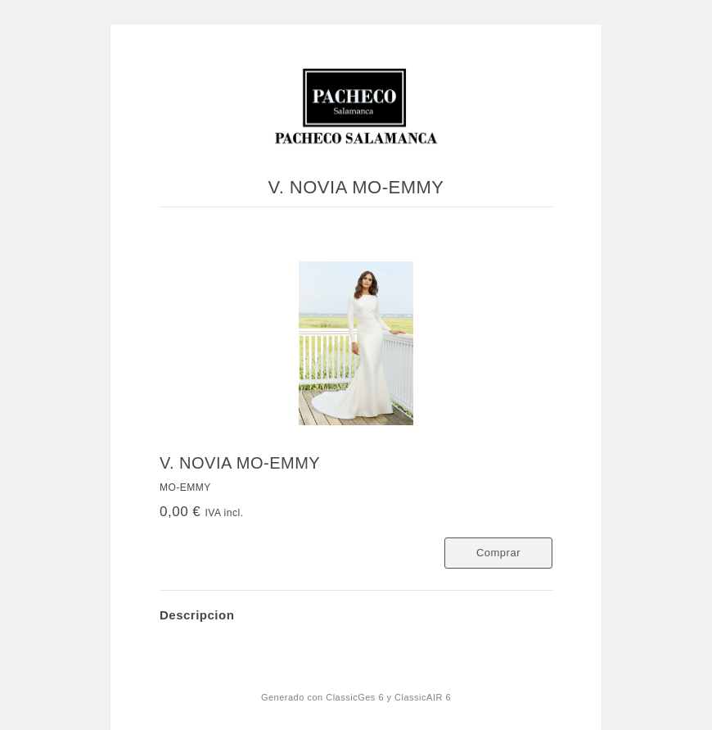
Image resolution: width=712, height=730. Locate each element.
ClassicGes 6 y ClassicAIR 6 (388, 697)
